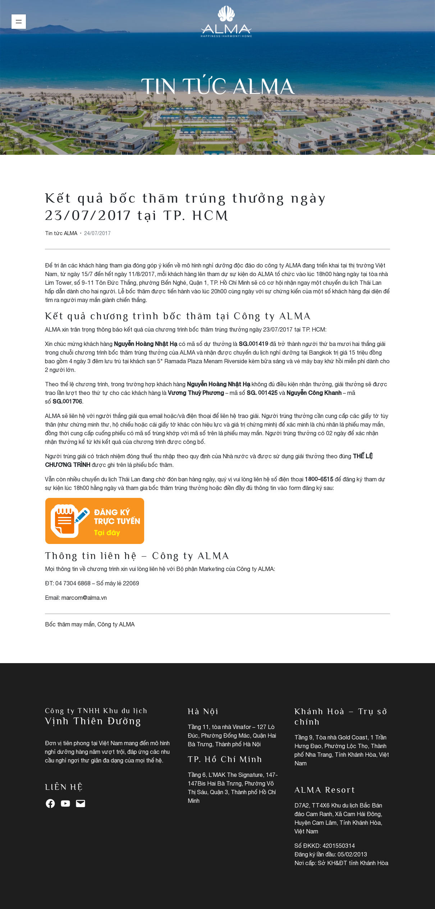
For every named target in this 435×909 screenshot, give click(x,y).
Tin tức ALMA (217, 86)
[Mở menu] (19, 21)
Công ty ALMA (255, 569)
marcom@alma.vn (84, 597)
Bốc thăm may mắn (70, 624)
